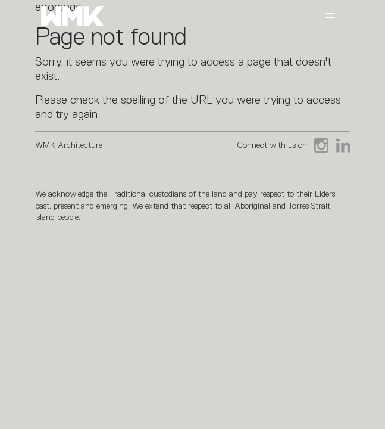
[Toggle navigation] (330, 16)
